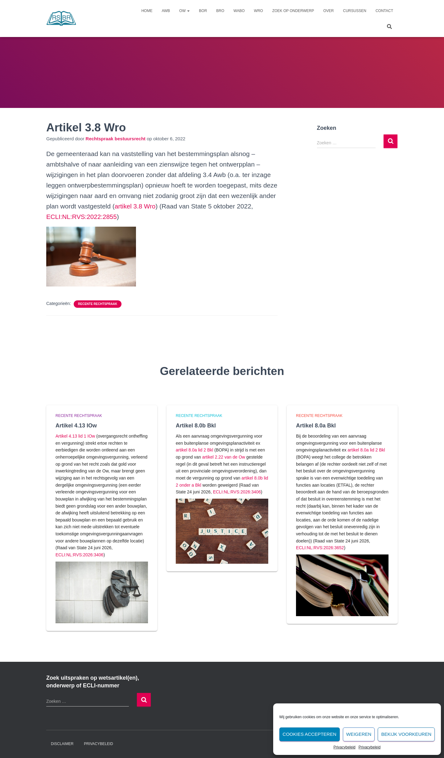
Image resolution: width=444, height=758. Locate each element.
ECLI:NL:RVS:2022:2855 (82, 216)
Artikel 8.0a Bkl (316, 425)
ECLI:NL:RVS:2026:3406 (79, 554)
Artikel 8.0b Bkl (196, 425)
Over (328, 11)
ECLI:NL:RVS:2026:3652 (320, 547)
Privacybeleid (344, 747)
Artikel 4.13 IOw (76, 425)
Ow (184, 11)
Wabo (239, 11)
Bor (203, 11)
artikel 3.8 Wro (135, 206)
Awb (166, 11)
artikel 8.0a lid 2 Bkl (194, 449)
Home (146, 11)
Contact (384, 11)
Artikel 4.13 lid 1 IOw (75, 436)
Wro (258, 11)
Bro (220, 11)
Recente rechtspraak (97, 304)
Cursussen (354, 11)
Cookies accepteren (309, 734)
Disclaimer (62, 744)
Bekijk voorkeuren (406, 734)
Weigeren (359, 734)
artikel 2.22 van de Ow (223, 457)
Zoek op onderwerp (293, 11)
